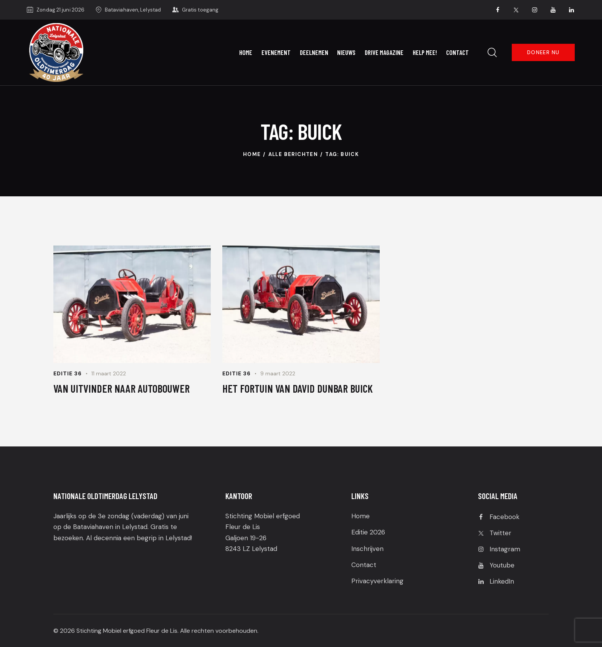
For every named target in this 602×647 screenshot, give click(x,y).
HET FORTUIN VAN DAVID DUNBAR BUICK (297, 388)
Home (252, 154)
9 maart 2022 (277, 373)
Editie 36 (67, 373)
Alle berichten (293, 154)
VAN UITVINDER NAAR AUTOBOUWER (121, 388)
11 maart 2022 (108, 373)
